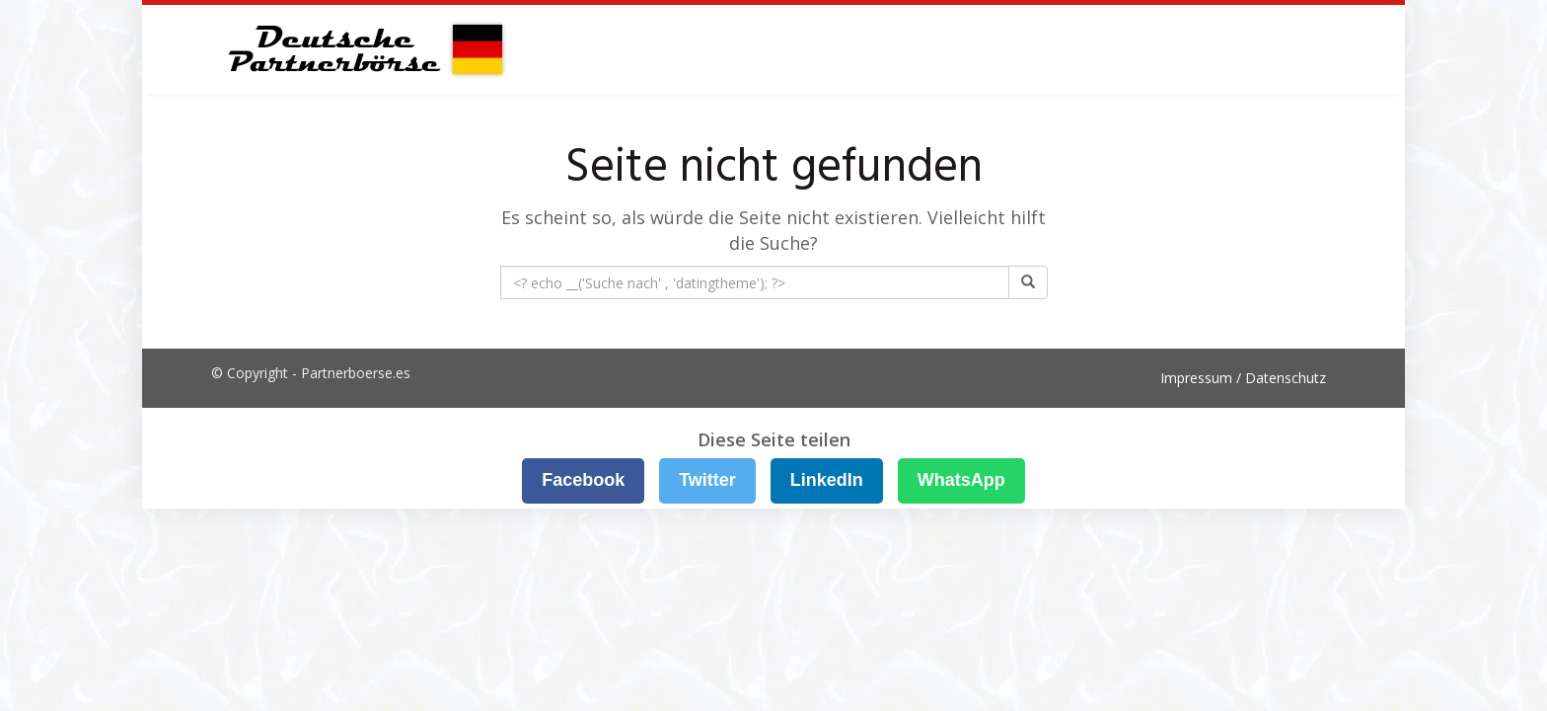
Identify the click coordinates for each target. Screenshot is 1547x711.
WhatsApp (961, 480)
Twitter (707, 480)
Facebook (583, 480)
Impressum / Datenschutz (1243, 377)
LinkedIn (826, 480)
